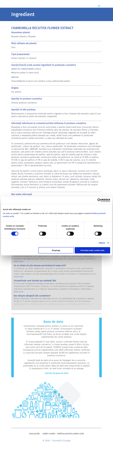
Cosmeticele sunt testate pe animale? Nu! (35, 280)
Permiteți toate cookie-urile (92, 250)
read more (18, 261)
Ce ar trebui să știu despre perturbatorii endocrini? (40, 265)
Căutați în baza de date (56, 373)
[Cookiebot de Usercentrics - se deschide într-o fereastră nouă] (99, 200)
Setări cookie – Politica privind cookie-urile (63, 434)
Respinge (56, 250)
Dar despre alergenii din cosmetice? (32, 295)
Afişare (102, 243)
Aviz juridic (34, 434)
